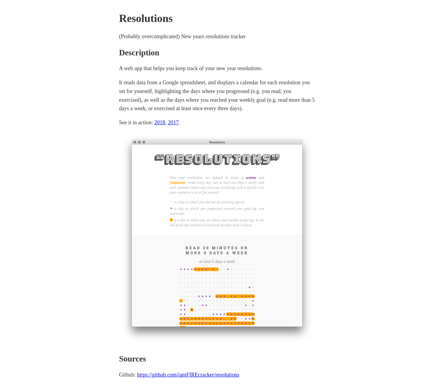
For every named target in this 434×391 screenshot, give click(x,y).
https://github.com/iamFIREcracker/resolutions (188, 375)
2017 (173, 122)
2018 (159, 122)
